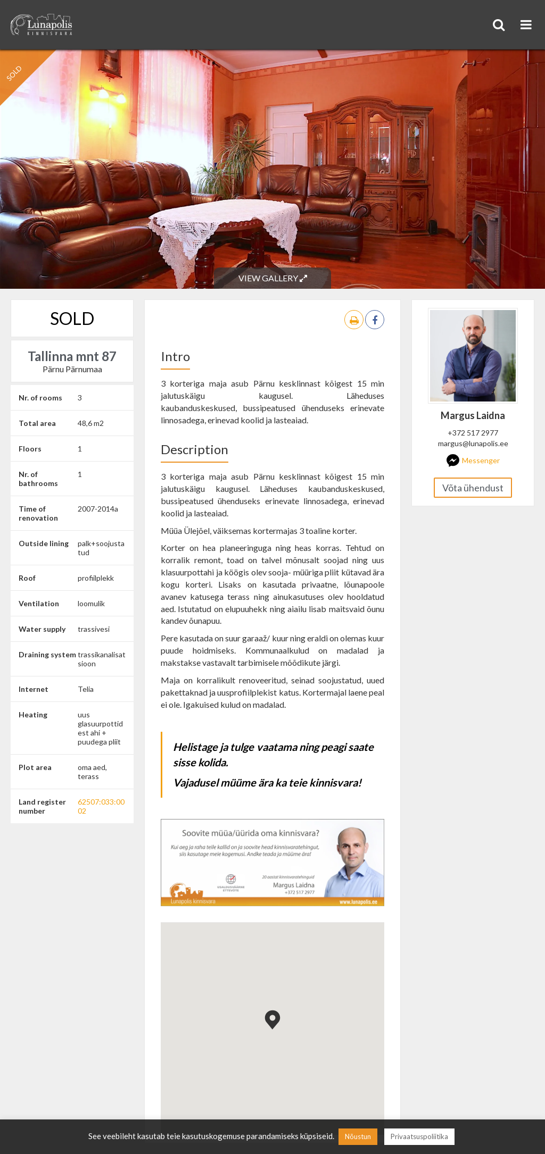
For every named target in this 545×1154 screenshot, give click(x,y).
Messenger (473, 460)
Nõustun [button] (358, 1136)
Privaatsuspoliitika (419, 1136)
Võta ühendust (472, 488)
